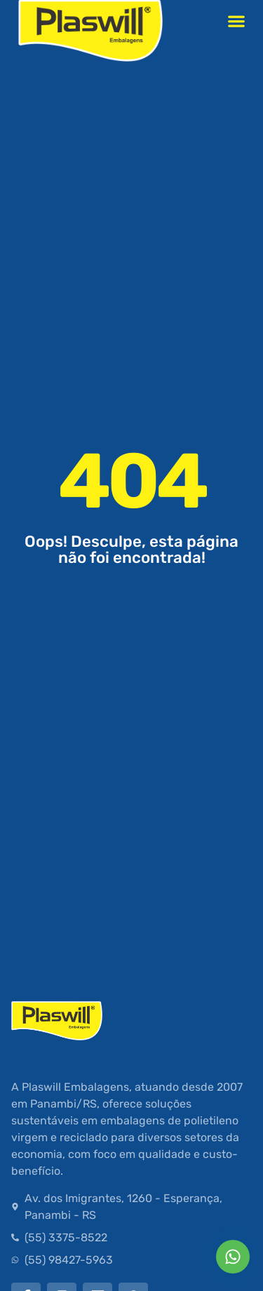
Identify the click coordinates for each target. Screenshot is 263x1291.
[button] (236, 20)
